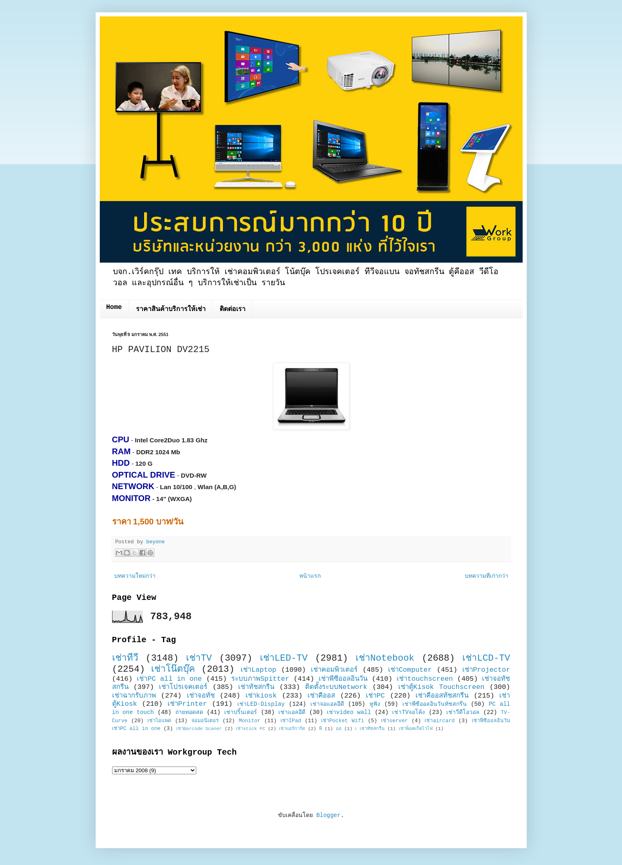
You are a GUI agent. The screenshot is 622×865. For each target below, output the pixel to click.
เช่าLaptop (258, 670)
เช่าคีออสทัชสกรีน (441, 696)
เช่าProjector (486, 670)
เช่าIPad (290, 721)
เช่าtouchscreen (425, 679)
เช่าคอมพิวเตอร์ (334, 670)
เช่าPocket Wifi (342, 721)
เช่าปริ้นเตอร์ (240, 712)
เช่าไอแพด (159, 721)
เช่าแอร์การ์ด (292, 728)
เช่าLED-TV (284, 658)
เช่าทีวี (125, 658)
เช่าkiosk (261, 696)
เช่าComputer (410, 670)
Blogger (329, 815)
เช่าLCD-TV (486, 658)
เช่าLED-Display (261, 704)
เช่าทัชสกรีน (256, 687)
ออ (339, 728)
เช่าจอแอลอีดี (327, 704)
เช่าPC (375, 696)
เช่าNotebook (385, 658)
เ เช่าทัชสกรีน (370, 728)
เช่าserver (394, 721)
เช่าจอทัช (201, 696)
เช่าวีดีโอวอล (463, 712)
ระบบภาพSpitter (260, 679)
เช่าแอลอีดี (291, 712)
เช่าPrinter (187, 704)
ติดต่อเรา (233, 309)
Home (114, 307)
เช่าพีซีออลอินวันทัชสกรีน (434, 704)
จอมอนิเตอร (205, 721)
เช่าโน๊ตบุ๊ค (173, 669)
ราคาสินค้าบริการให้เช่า (171, 309)
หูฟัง (375, 704)
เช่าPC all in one (169, 679)
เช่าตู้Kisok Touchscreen (441, 687)
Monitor (249, 721)
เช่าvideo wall (349, 712)
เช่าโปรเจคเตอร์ (183, 687)
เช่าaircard (439, 721)
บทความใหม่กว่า (135, 576)
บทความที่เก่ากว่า (486, 576)
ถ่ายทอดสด (189, 712)
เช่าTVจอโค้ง (408, 712)
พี (320, 728)
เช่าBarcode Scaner (199, 728)
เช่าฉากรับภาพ (134, 696)
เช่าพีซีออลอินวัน (343, 679)
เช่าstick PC (250, 728)
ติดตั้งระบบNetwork (336, 687)
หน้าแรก (310, 576)
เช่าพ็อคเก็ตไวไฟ (416, 728)
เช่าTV (199, 658)
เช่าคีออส (321, 696)
